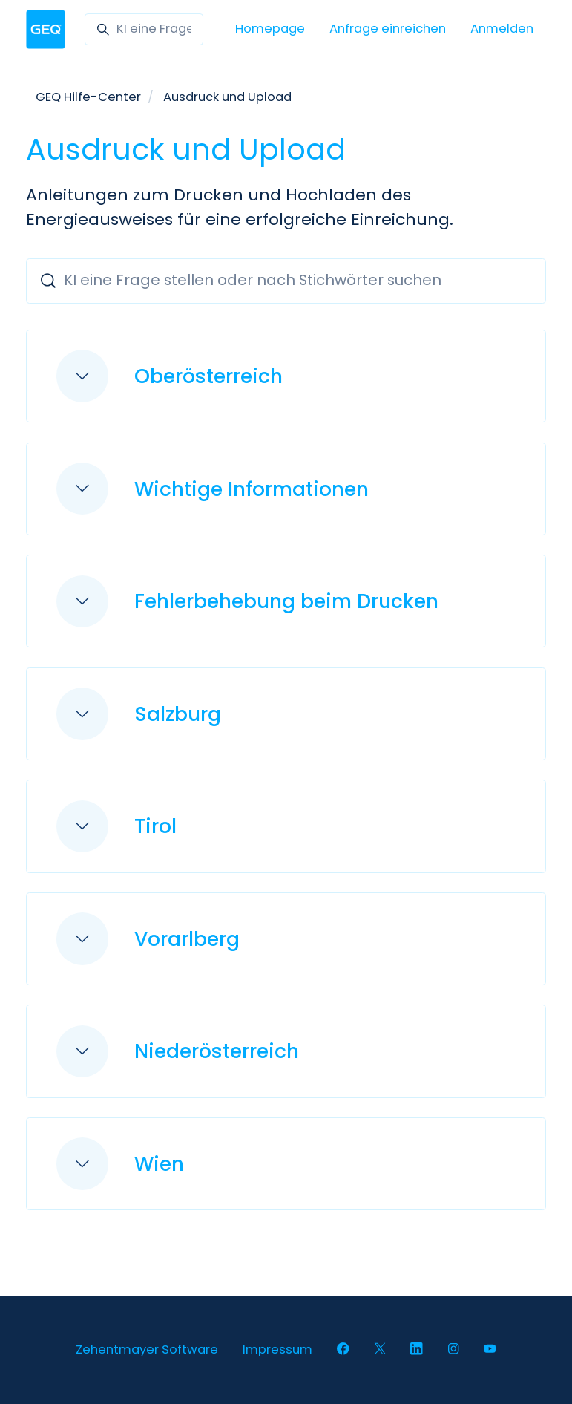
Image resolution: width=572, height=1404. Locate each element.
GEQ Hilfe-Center (88, 96)
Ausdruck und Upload (227, 96)
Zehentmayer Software (147, 1349)
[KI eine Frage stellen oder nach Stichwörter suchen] (144, 29)
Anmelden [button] (501, 28)
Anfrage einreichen (387, 28)
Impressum (277, 1349)
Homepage (270, 28)
